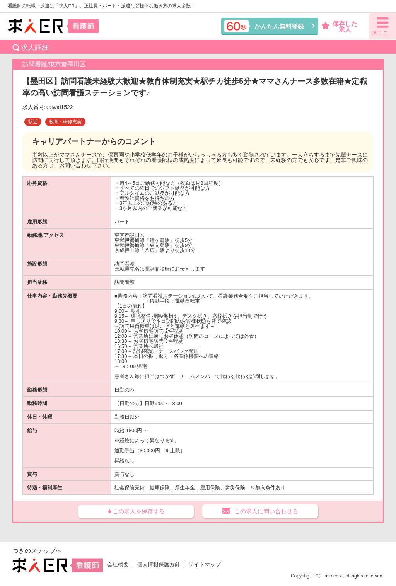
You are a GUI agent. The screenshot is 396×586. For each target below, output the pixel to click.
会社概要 (118, 564)
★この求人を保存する (136, 511)
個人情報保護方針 (158, 564)
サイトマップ (204, 564)
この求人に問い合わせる (266, 511)
